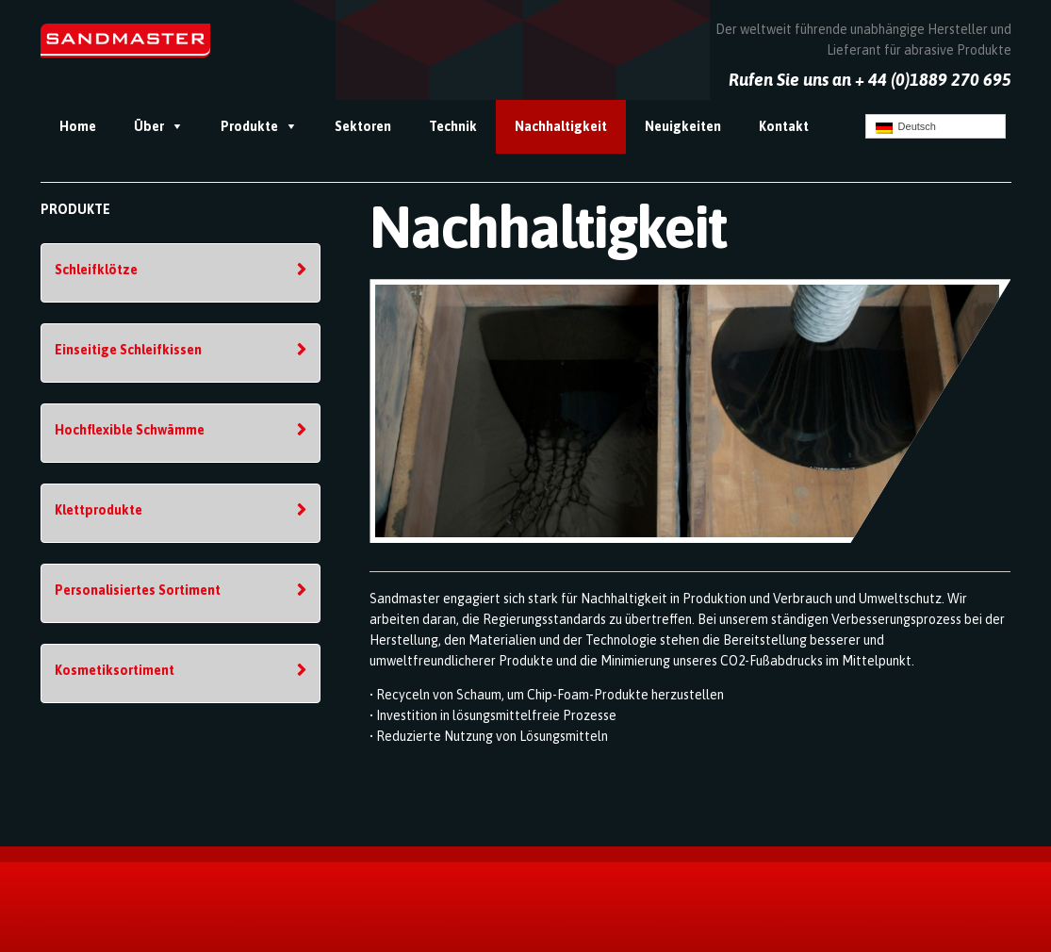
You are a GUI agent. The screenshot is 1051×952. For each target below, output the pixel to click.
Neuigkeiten (683, 126)
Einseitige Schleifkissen (128, 349)
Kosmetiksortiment (114, 670)
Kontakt (784, 126)
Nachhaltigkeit (561, 126)
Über (149, 126)
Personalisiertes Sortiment (138, 590)
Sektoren (363, 126)
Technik (453, 126)
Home (77, 126)
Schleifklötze (96, 269)
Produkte (249, 126)
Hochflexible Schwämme (130, 429)
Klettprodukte (98, 509)
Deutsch (906, 127)
